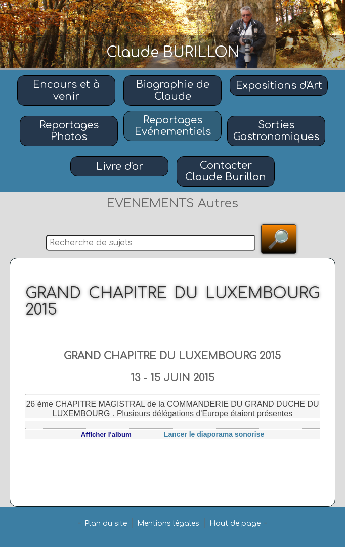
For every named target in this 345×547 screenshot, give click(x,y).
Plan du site (105, 523)
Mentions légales (168, 523)
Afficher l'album (106, 434)
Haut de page (235, 523)
